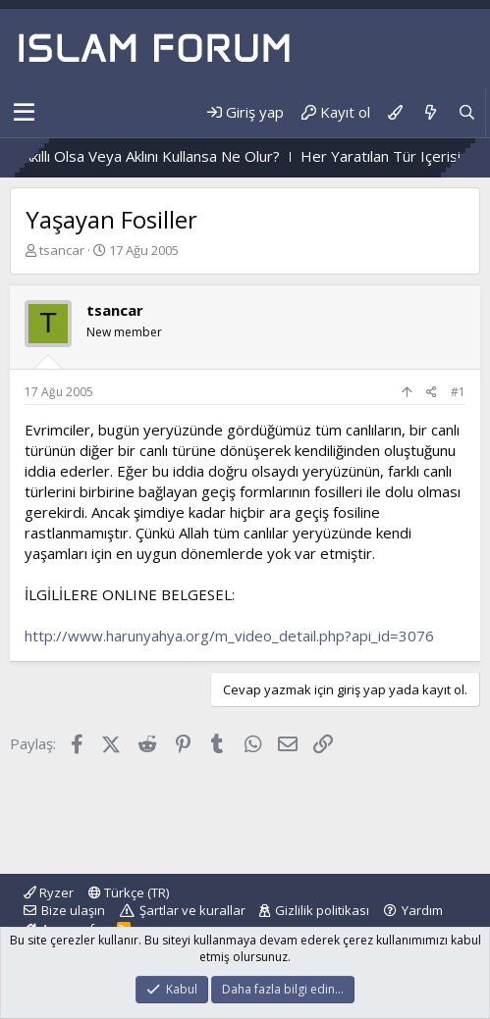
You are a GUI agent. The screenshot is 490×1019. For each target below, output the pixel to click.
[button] (24, 112)
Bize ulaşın (73, 910)
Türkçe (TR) (128, 892)
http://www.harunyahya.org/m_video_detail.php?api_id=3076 (229, 635)
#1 (458, 391)
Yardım (422, 910)
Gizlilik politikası (322, 910)
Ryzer (49, 892)
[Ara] (467, 112)
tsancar (61, 250)
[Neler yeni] (429, 112)
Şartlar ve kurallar (192, 910)
